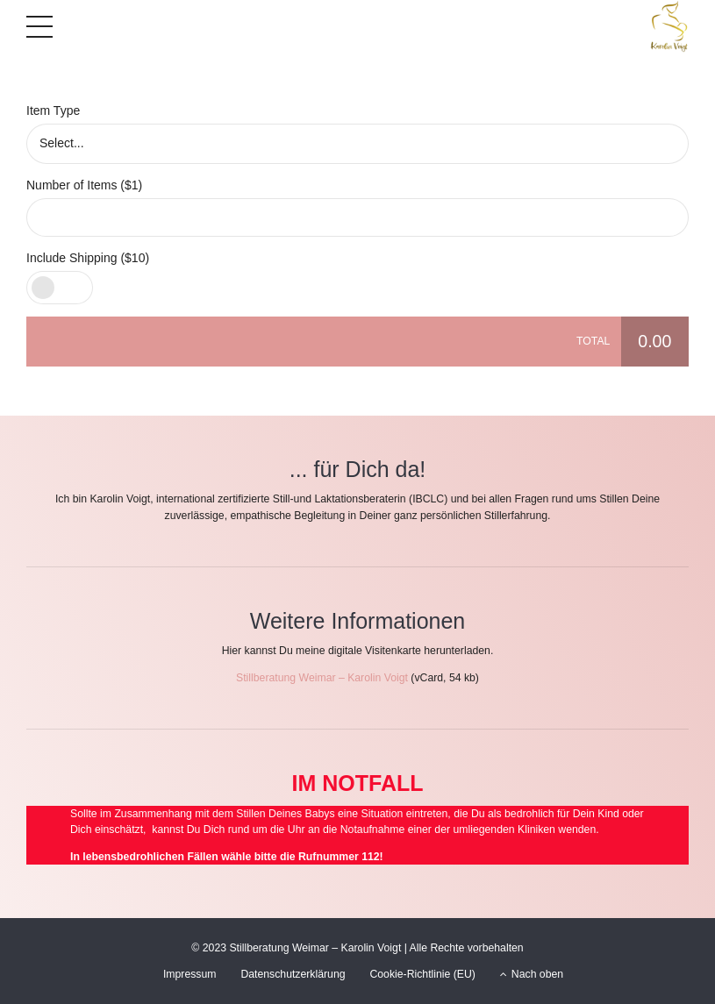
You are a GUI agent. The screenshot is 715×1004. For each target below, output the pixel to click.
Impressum (190, 974)
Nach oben (531, 974)
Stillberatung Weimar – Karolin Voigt (322, 678)
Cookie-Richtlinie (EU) (422, 974)
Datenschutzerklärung (292, 974)
